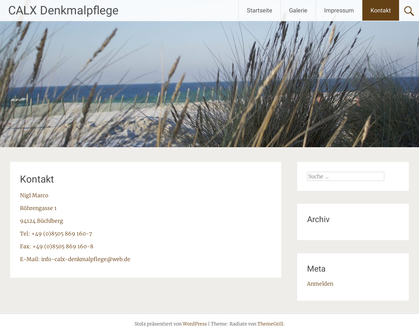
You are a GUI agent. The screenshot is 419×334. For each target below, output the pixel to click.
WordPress (195, 324)
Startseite (259, 10)
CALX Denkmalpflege (63, 10)
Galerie (298, 10)
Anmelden (320, 283)
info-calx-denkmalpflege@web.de (85, 259)
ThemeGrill (270, 324)
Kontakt (381, 10)
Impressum (339, 10)
